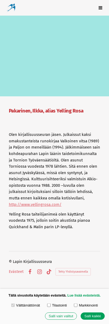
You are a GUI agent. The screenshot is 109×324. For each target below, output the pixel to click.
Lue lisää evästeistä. (84, 295)
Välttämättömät (25, 305)
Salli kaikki (92, 316)
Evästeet (16, 272)
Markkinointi (86, 305)
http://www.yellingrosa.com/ (35, 204)
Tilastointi (57, 305)
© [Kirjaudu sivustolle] (11, 261)
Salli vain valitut (61, 316)
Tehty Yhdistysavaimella (73, 271)
